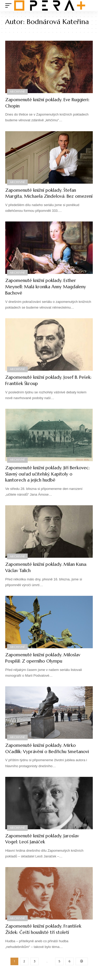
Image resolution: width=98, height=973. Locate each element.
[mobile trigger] (9, 5)
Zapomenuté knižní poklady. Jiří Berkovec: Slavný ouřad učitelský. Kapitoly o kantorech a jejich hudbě (47, 474)
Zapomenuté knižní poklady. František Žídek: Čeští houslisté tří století (43, 929)
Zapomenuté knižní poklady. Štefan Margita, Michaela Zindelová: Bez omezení (49, 193)
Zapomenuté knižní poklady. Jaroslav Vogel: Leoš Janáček (42, 839)
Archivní (17, 91)
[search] (89, 5)
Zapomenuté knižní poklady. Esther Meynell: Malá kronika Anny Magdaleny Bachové (45, 287)
